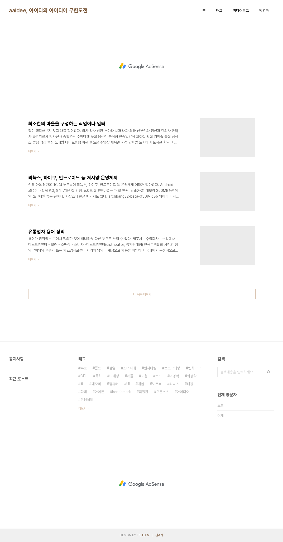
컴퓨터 (113, 384)
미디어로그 (241, 10)
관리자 (159, 535)
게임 (141, 384)
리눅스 (174, 384)
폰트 (98, 368)
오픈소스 (162, 392)
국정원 (143, 392)
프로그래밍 (172, 368)
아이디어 (183, 392)
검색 (269, 372)
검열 (112, 368)
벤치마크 (194, 368)
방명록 (264, 10)
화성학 (191, 376)
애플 (130, 376)
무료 (83, 368)
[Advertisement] (141, 66)
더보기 (82, 408)
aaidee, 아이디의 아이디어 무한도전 (48, 10)
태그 (219, 10)
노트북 (156, 384)
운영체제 (86, 400)
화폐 (83, 392)
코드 (158, 376)
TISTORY (143, 535)
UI (128, 384)
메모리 (96, 384)
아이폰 (99, 392)
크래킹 (114, 376)
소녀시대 (129, 368)
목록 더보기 (144, 294)
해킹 (190, 384)
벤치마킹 (150, 368)
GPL (83, 376)
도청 (144, 376)
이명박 (174, 376)
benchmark (121, 392)
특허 (98, 376)
